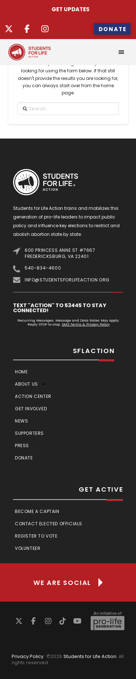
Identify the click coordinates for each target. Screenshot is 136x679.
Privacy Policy (28, 656)
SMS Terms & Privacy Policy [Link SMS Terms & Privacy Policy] (86, 324)
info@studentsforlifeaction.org (67, 280)
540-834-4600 (43, 268)
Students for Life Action (89, 656)
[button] (121, 52)
